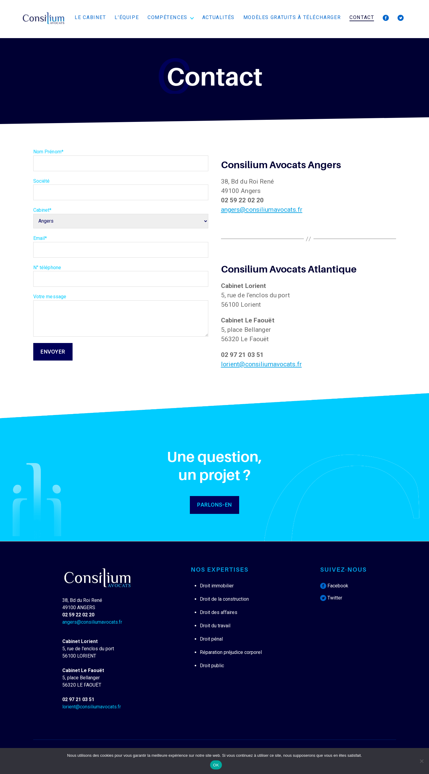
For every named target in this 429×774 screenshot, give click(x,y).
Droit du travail (215, 626)
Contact (361, 17)
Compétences (167, 17)
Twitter (331, 598)
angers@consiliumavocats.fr (261, 209)
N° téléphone (120, 276)
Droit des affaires (218, 612)
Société (120, 189)
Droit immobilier (217, 586)
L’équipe (127, 17)
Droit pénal (211, 639)
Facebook (334, 586)
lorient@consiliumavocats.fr (261, 364)
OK (216, 765)
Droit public (212, 665)
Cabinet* (120, 215)
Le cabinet (90, 17)
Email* (120, 246)
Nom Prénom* (120, 160)
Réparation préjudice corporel (231, 652)
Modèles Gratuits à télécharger (292, 17)
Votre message (120, 315)
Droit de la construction (224, 599)
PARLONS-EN (214, 505)
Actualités (218, 17)
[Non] (421, 761)
